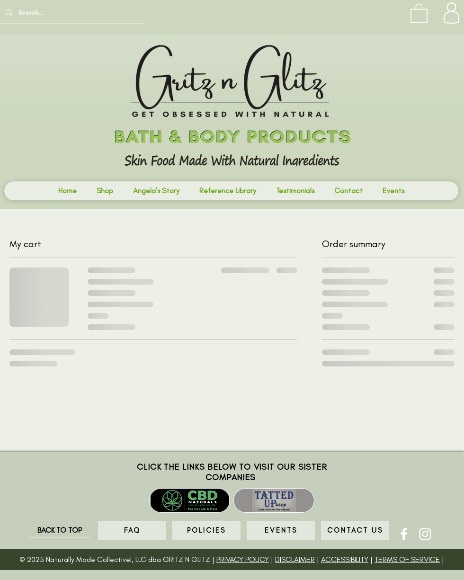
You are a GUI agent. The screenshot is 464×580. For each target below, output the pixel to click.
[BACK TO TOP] (59, 530)
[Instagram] (425, 534)
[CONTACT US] (355, 530)
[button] (419, 12)
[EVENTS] (281, 530)
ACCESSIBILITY (344, 559)
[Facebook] (404, 534)
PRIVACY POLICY (242, 559)
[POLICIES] (206, 530)
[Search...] (71, 12)
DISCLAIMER (295, 559)
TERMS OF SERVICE (407, 559)
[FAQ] (132, 530)
